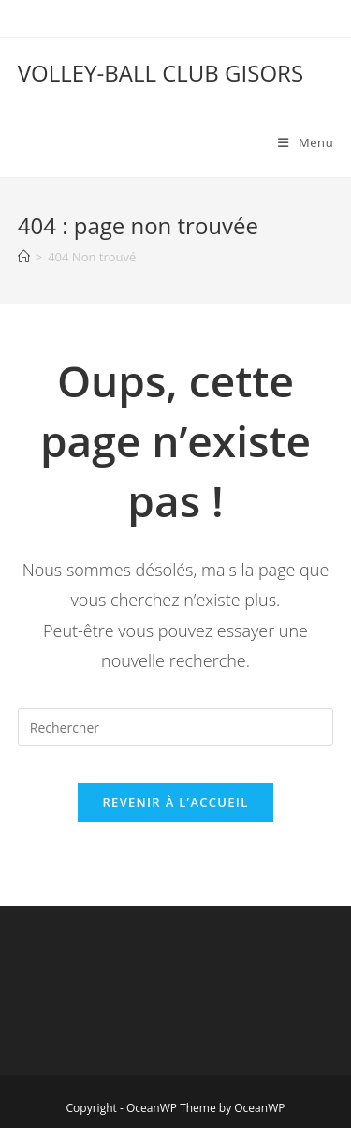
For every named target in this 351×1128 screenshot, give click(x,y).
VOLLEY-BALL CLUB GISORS (160, 72)
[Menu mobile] (305, 142)
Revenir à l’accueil (175, 802)
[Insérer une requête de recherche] (176, 727)
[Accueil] (24, 256)
